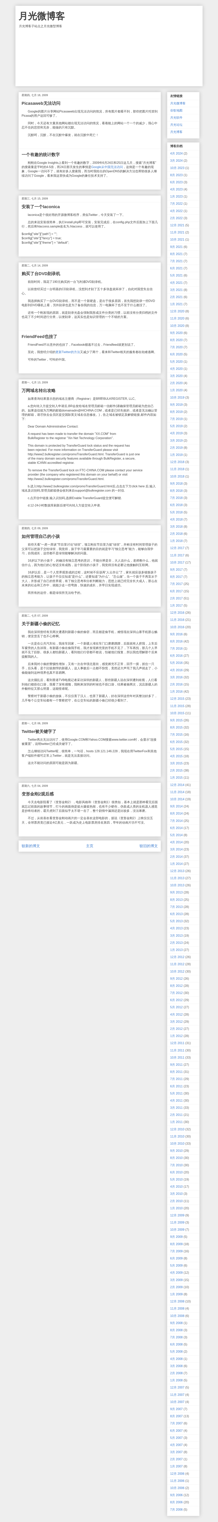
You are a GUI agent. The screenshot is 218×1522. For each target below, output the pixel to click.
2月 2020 (176, 383)
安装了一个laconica (41, 206)
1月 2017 (176, 605)
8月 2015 (176, 727)
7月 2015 (176, 734)
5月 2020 (176, 361)
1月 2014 (176, 863)
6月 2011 (176, 1086)
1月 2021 (176, 304)
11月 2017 (177, 555)
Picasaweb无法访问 (41, 103)
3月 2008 (176, 1366)
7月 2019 (176, 419)
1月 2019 (176, 454)
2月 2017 (176, 598)
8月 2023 (176, 175)
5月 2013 (176, 921)
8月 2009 (176, 1244)
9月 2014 (176, 806)
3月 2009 (176, 1280)
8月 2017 (176, 576)
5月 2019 (176, 426)
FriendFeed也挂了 (39, 336)
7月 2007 (176, 1423)
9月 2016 (176, 634)
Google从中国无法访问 (107, 167)
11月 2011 (177, 1050)
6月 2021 (176, 268)
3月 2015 (176, 763)
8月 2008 (176, 1330)
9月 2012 (176, 978)
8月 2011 (176, 1071)
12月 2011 (177, 1043)
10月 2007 (177, 1402)
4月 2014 (176, 842)
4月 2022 (176, 211)
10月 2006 (177, 1488)
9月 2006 (176, 1495)
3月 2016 (176, 677)
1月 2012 (176, 1036)
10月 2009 (177, 1229)
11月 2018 (177, 469)
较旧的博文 (148, 846)
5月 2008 (176, 1351)
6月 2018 (176, 505)
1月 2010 (176, 1208)
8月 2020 (176, 340)
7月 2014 (176, 820)
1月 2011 (176, 1122)
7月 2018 (176, 497)
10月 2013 (177, 885)
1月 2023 (176, 196)
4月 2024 (176, 153)
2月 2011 (176, 1114)
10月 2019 (177, 397)
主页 (89, 846)
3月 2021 (176, 290)
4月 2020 (176, 368)
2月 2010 (176, 1201)
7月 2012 (176, 993)
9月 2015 (176, 720)
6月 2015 (176, 742)
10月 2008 (177, 1315)
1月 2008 (176, 1380)
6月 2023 (176, 182)
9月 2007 (176, 1409)
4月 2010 (176, 1186)
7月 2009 (176, 1251)
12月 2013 (177, 871)
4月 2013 (176, 928)
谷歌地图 (176, 110)
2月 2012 (176, 1028)
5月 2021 (176, 275)
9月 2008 (176, 1323)
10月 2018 (177, 476)
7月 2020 (176, 347)
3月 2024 (176, 160)
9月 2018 (176, 483)
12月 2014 (177, 785)
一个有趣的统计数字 (41, 154)
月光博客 (176, 132)
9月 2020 (176, 333)
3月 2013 (176, 935)
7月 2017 (176, 584)
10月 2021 (177, 239)
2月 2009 (176, 1287)
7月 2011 (176, 1079)
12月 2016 (177, 612)
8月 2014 (176, 813)
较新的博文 (31, 846)
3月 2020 (176, 376)
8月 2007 (176, 1416)
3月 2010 (176, 1193)
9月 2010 (176, 1150)
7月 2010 (176, 1165)
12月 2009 (177, 1215)
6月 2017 (176, 591)
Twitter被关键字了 (39, 731)
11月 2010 (177, 1136)
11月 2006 (177, 1480)
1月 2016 (176, 691)
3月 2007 (176, 1452)
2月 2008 (176, 1373)
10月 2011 (177, 1057)
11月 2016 (177, 619)
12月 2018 (177, 462)
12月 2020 (177, 311)
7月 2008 (176, 1337)
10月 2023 (177, 168)
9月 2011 (176, 1064)
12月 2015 (177, 698)
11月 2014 (177, 792)
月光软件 (176, 117)
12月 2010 (177, 1129)
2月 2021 (176, 297)
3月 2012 (176, 1021)
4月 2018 (176, 519)
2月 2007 (176, 1459)
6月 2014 (176, 828)
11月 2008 (177, 1308)
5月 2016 (176, 662)
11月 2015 (177, 706)
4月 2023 (176, 189)
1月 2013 (176, 950)
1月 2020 (176, 390)
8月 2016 (176, 641)
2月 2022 (176, 218)
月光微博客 (42, 16)
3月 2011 (176, 1107)
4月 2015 (176, 756)
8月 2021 (176, 254)
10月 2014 (177, 799)
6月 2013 (176, 914)
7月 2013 (176, 906)
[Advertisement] (109, 57)
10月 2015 (177, 713)
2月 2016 (176, 684)
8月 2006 (176, 1502)
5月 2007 (176, 1437)
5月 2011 (176, 1093)
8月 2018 (176, 490)
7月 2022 (176, 203)
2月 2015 (176, 770)
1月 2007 (176, 1466)
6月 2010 (176, 1172)
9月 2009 (176, 1236)
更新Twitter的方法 (68, 352)
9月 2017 (176, 569)
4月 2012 (176, 1014)
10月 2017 (177, 562)
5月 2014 (176, 835)
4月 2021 (176, 282)
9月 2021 (176, 246)
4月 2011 (176, 1100)
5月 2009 (176, 1265)
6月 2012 (176, 1000)
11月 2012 (177, 964)
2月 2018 (176, 533)
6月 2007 (176, 1430)
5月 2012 (176, 1007)
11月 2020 (177, 318)
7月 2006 (176, 1509)
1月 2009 (176, 1294)
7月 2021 (176, 261)
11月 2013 (177, 878)
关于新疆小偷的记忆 (41, 623)
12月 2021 (177, 225)
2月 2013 (176, 942)
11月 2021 (177, 232)
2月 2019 (176, 447)
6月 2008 (176, 1344)
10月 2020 (177, 325)
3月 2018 (176, 526)
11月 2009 (177, 1222)
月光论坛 (176, 124)
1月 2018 (176, 541)
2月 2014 (176, 856)
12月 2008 (177, 1301)
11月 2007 (177, 1394)
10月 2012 (177, 971)
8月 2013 (176, 899)
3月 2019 (176, 440)
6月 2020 (176, 354)
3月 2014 (176, 849)
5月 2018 (176, 512)
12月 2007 (177, 1387)
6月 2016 (176, 655)
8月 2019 (176, 411)
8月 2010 (176, 1157)
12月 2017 (177, 548)
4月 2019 (176, 433)
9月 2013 (176, 892)
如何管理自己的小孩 (41, 536)
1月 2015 (176, 777)
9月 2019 (176, 404)
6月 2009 (176, 1258)
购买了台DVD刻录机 (41, 273)
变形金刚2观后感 (38, 794)
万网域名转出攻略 (39, 390)
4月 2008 (176, 1359)
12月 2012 (177, 957)
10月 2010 (177, 1143)
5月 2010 (176, 1179)
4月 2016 (176, 670)
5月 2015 (176, 749)
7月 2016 (176, 648)
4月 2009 (176, 1272)
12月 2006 (177, 1473)
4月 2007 (176, 1445)
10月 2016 (177, 627)
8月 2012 (176, 985)
